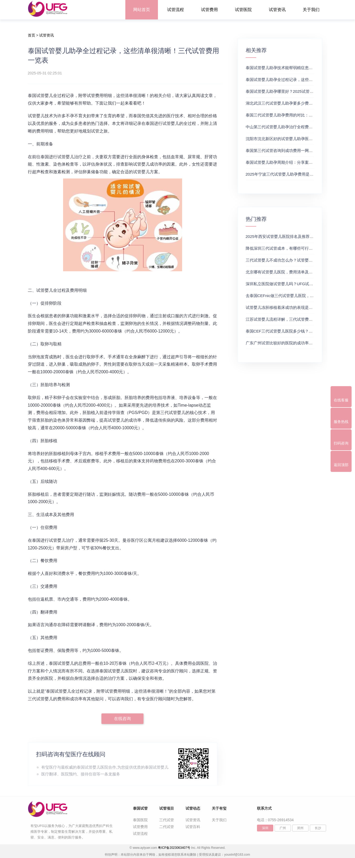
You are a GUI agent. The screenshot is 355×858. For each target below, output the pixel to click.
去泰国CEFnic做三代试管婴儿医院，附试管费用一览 (291, 295)
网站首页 (141, 9)
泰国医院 (140, 820)
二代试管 (166, 827)
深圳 (265, 828)
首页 (31, 35)
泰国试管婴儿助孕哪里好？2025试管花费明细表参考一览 (295, 91)
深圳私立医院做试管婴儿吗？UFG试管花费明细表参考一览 (297, 284)
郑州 (300, 828)
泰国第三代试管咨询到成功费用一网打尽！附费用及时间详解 (299, 150)
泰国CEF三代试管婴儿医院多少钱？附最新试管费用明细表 (297, 331)
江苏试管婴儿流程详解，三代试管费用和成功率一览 (291, 319)
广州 (283, 828)
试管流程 (175, 9)
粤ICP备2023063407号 (174, 848)
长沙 (318, 828)
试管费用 (209, 9)
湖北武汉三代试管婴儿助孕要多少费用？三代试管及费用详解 (299, 103)
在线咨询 (122, 718)
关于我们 (311, 9)
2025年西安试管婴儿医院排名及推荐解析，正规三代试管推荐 (299, 236)
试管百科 (193, 827)
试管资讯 (277, 9)
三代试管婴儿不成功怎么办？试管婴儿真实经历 (287, 260)
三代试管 (166, 820)
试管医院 (243, 9)
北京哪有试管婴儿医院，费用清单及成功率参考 (287, 272)
